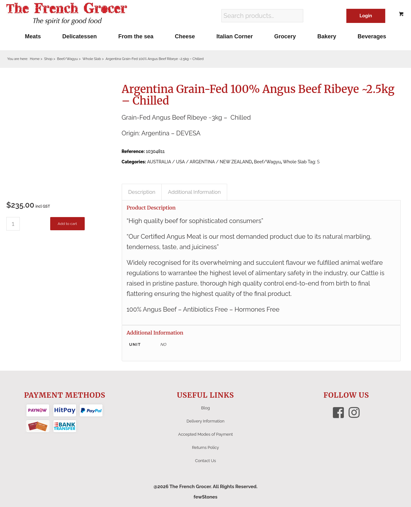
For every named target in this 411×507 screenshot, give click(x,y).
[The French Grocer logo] (66, 14)
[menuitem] (32, 36)
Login (366, 16)
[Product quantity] (13, 224)
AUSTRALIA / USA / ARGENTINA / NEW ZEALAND (199, 161)
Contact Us (205, 460)
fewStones (205, 497)
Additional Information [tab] (194, 192)
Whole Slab (295, 161)
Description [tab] (142, 192)
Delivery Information (206, 421)
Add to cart (67, 223)
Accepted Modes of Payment (205, 434)
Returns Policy (205, 447)
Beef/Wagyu (267, 161)
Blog (205, 408)
